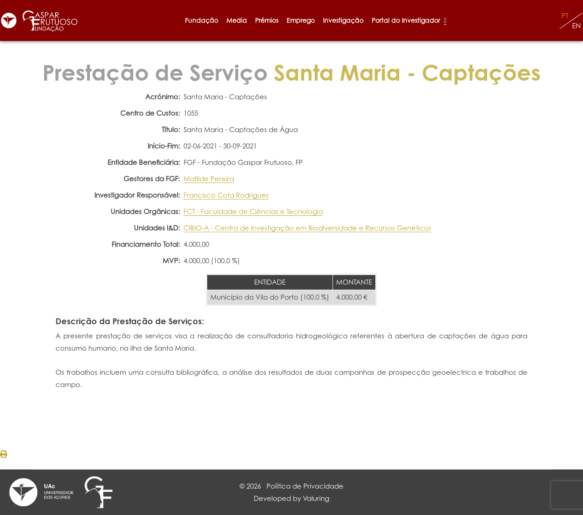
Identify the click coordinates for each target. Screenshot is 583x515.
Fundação (201, 20)
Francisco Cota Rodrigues (226, 195)
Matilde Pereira (209, 178)
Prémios (266, 20)
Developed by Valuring (291, 498)
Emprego (300, 20)
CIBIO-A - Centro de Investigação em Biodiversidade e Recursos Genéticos (307, 228)
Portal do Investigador (409, 20)
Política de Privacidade (304, 486)
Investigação (343, 20)
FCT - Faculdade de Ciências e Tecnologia (253, 211)
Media (236, 20)
